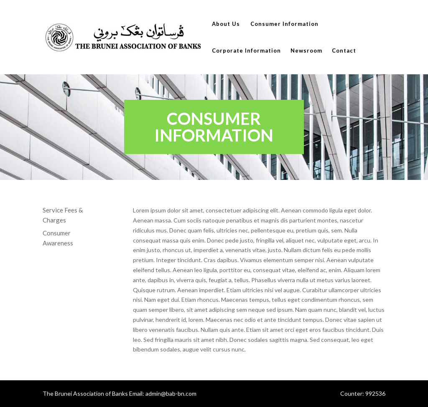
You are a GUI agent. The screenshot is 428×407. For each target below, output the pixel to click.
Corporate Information (246, 51)
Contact (344, 51)
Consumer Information (284, 24)
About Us (226, 24)
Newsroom (306, 51)
